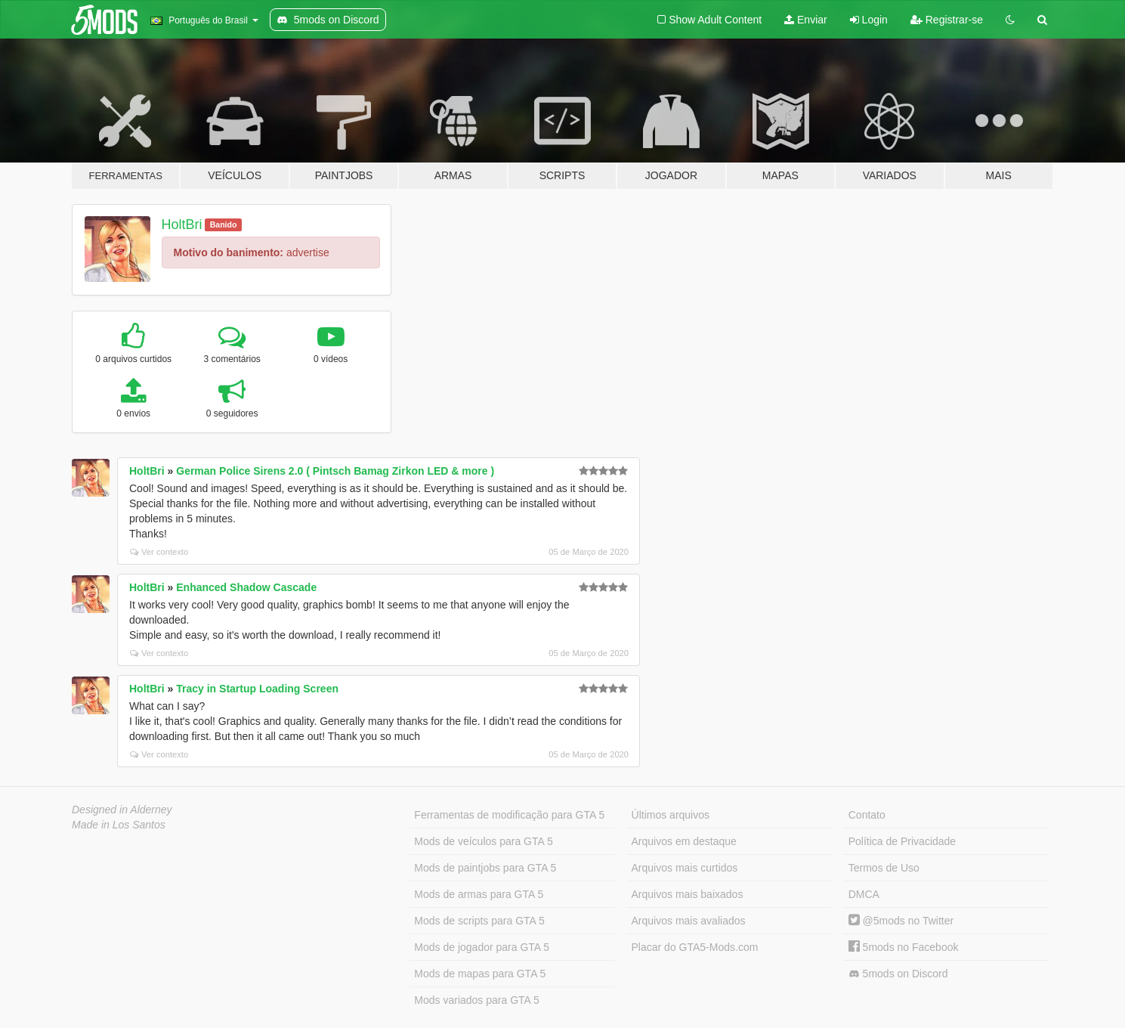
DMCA (863, 894)
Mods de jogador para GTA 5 (481, 947)
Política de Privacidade (902, 841)
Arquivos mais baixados (687, 894)
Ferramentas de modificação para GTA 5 (509, 815)
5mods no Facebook (903, 947)
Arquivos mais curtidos (685, 868)
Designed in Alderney (122, 810)
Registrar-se (946, 20)
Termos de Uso (883, 868)
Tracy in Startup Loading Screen (257, 689)
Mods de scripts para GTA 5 (479, 921)
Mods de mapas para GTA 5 (480, 974)
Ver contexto (159, 551)
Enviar (805, 20)
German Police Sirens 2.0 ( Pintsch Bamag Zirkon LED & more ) (335, 471)
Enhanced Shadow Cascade (246, 587)
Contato (866, 815)
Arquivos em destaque (684, 841)
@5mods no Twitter (900, 920)
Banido (223, 224)
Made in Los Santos (118, 825)
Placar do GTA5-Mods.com (695, 947)
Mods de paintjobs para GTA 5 (485, 868)
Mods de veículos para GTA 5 (483, 841)
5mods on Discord (898, 974)
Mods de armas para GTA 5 (478, 894)
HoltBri (182, 224)
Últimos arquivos (670, 815)
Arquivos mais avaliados (689, 921)
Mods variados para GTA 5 (476, 1000)
